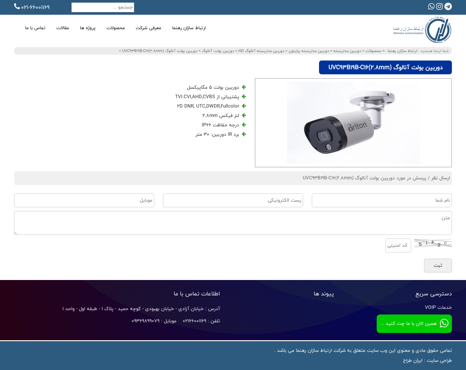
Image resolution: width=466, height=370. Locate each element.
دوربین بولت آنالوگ (217, 50)
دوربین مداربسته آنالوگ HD (260, 50)
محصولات (116, 28)
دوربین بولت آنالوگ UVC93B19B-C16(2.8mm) (159, 50)
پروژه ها (88, 28)
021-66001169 (32, 7)
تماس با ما (35, 28)
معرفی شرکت (148, 28)
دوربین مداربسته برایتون (308, 50)
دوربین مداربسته (346, 50)
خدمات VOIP (438, 307)
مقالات (62, 28)
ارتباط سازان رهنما (189, 28)
